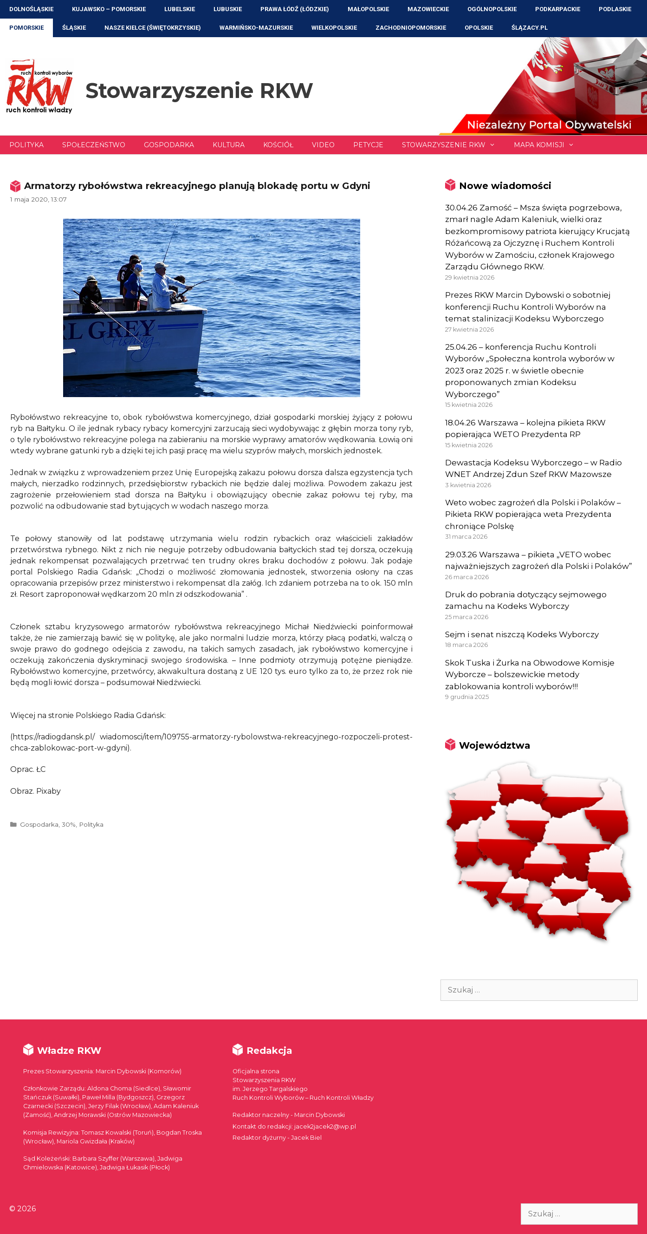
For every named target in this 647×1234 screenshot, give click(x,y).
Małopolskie (368, 9)
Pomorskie (26, 27)
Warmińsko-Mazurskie (256, 27)
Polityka (26, 145)
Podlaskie (615, 9)
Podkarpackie (557, 9)
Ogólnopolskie (492, 9)
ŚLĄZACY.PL (529, 27)
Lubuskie (228, 9)
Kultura (229, 145)
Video (323, 145)
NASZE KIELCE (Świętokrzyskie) (152, 27)
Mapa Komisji (548, 145)
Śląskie (74, 27)
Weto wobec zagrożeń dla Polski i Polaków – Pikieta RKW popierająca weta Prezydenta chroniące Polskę (533, 514)
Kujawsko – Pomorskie (109, 9)
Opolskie (479, 27)
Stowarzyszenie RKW (199, 90)
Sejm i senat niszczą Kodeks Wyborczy (522, 634)
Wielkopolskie (334, 27)
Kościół (278, 145)
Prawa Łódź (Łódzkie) (294, 9)
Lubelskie (179, 9)
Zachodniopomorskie (410, 27)
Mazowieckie (428, 9)
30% (69, 824)
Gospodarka (169, 145)
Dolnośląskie (31, 9)
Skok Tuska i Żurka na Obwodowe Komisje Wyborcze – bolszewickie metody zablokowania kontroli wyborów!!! (530, 674)
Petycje (368, 145)
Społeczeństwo (93, 145)
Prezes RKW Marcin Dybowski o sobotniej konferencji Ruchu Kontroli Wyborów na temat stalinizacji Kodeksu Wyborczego (527, 306)
